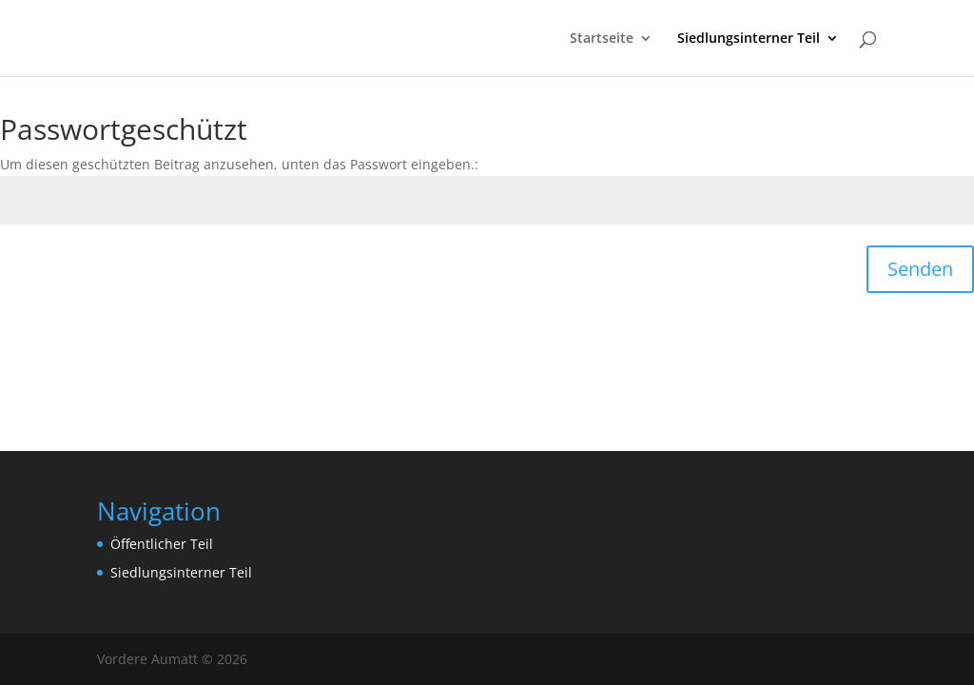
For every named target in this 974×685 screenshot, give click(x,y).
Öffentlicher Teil (161, 544)
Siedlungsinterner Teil (748, 39)
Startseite (601, 39)
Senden (920, 269)
